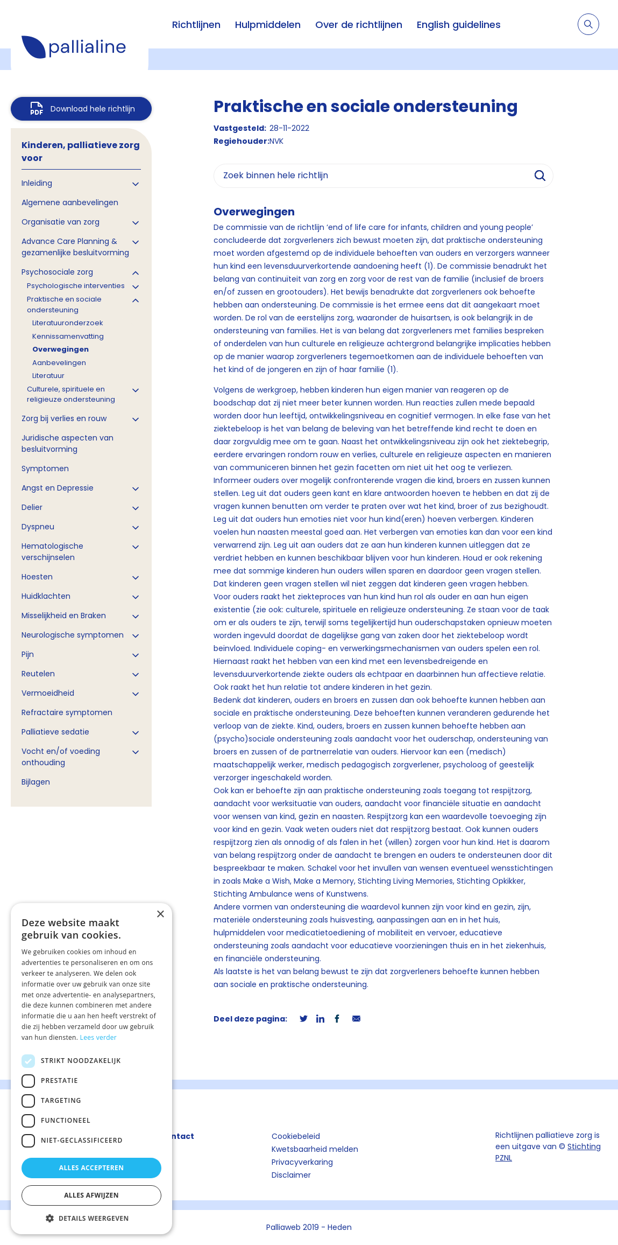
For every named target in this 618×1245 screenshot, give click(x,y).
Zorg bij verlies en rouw (64, 418)
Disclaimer (291, 1175)
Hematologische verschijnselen (52, 552)
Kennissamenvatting (68, 336)
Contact (177, 1136)
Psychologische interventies (76, 286)
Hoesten (37, 576)
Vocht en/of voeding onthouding (61, 757)
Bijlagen (36, 782)
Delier (32, 507)
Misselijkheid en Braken (64, 615)
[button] (91, 1218)
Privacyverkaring (302, 1162)
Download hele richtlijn (93, 108)
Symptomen (45, 468)
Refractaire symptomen (67, 712)
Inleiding (37, 183)
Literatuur (48, 375)
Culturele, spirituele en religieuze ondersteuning (71, 394)
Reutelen (38, 673)
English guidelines (459, 24)
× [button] (160, 915)
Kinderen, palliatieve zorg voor (81, 151)
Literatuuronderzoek (67, 323)
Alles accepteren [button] (91, 1167)
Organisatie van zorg (61, 221)
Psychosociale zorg (57, 272)
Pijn (28, 654)
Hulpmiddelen (268, 24)
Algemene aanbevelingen (70, 202)
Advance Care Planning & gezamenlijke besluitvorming (75, 247)
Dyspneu (38, 526)
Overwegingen (60, 349)
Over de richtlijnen (358, 24)
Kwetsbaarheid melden (315, 1149)
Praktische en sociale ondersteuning (64, 304)
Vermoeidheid (48, 693)
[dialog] (91, 1068)
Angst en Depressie (58, 487)
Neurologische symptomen (73, 635)
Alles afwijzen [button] (91, 1195)
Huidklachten (46, 596)
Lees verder (98, 1037)
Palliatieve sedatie (55, 731)
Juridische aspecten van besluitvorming (67, 443)
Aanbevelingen (59, 363)
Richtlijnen (196, 24)
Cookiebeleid (296, 1136)
